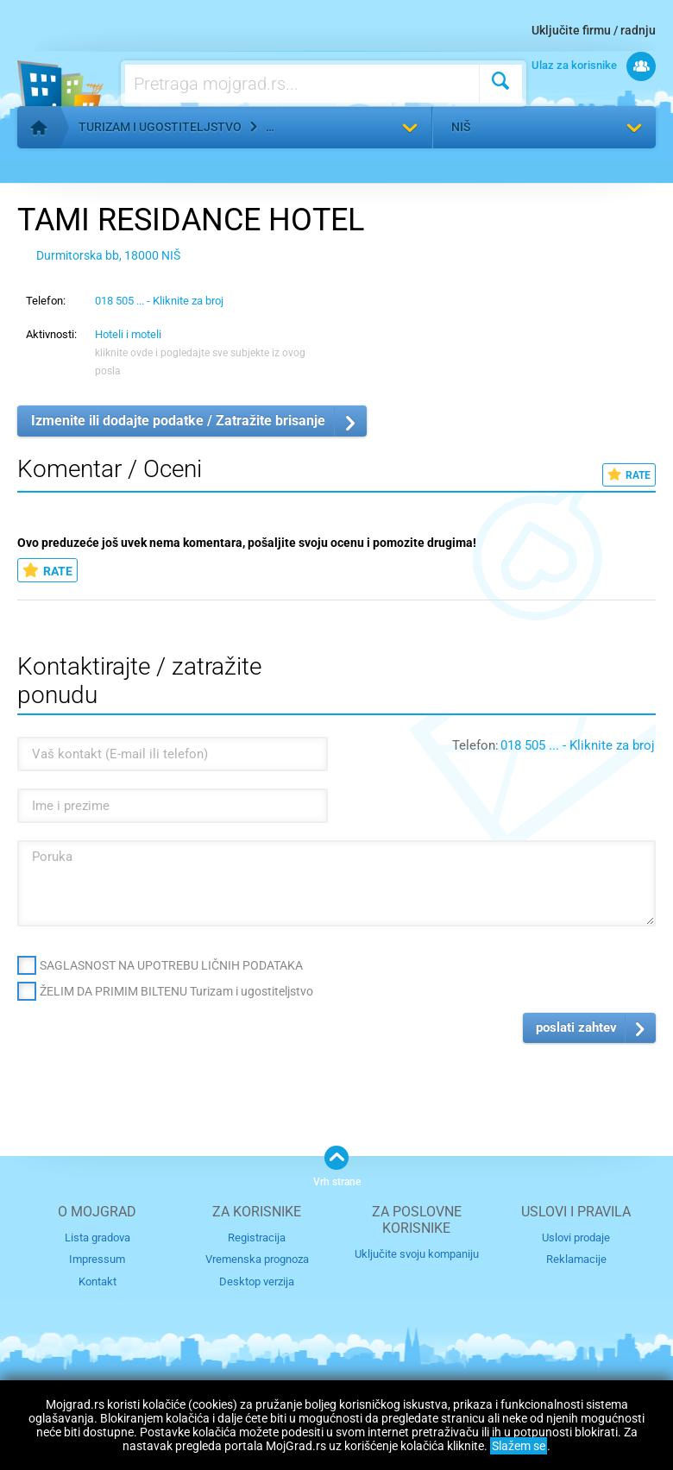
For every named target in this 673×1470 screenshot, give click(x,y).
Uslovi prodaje (576, 1237)
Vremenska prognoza (257, 1259)
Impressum (97, 1259)
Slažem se (518, 1446)
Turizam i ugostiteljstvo (160, 127)
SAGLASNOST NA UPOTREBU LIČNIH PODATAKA (171, 965)
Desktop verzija (256, 1281)
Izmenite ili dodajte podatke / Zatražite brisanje (178, 420)
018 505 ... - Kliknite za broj (159, 300)
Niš (460, 127)
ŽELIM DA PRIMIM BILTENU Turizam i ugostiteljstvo (176, 991)
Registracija (257, 1237)
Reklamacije (576, 1259)
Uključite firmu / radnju (593, 30)
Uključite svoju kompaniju (417, 1253)
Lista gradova (97, 1237)
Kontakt (97, 1281)
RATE (629, 474)
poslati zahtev (576, 1027)
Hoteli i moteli (128, 334)
